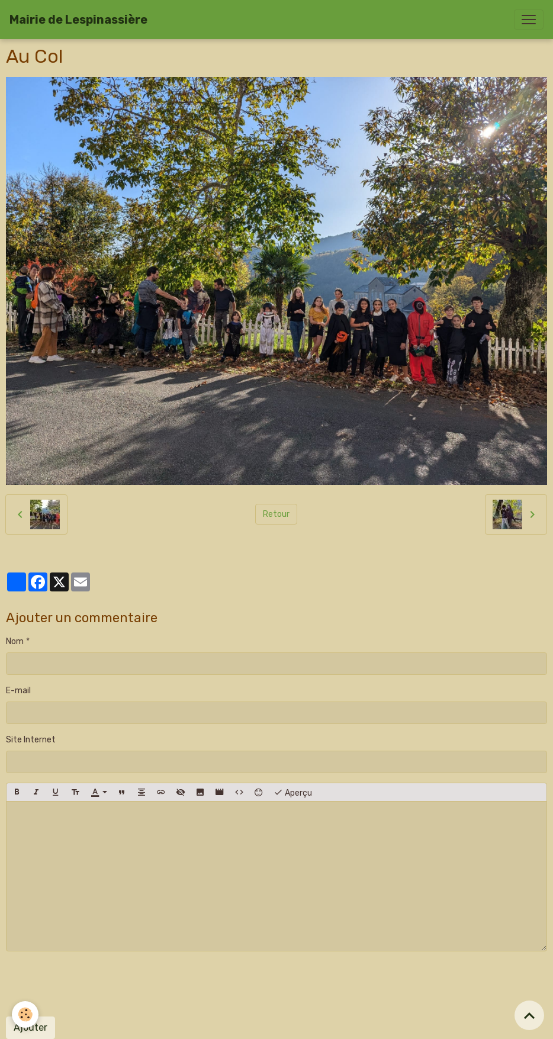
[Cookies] (25, 1014)
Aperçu (293, 792)
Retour (276, 514)
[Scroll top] (529, 1015)
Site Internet (31, 740)
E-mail (18, 691)
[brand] (78, 19)
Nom (15, 641)
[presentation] (96, 984)
